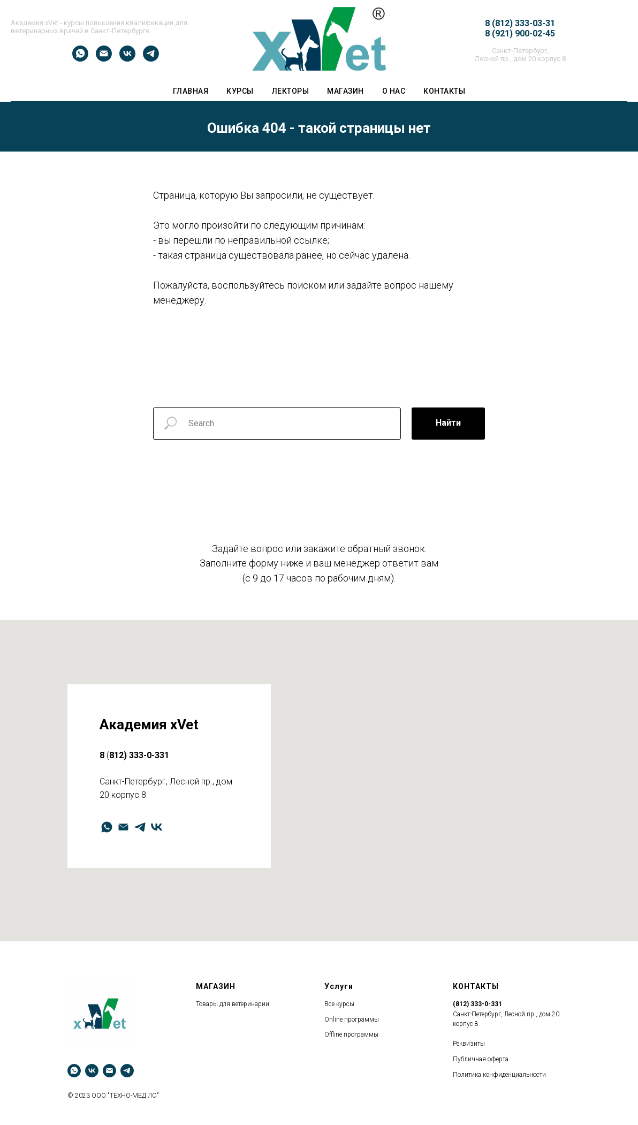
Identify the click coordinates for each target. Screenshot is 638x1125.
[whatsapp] (80, 58)
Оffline (333, 1034)
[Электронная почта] (104, 58)
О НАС (394, 91)
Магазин (345, 91)
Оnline (333, 1019)
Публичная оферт (479, 1059)
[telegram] (151, 58)
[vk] (127, 58)
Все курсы (339, 1004)
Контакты (444, 91)
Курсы (240, 91)
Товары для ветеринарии (232, 1004)
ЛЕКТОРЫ (290, 91)
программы (361, 1019)
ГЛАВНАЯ (191, 91)
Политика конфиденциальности (499, 1074)
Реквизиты (469, 1043)
